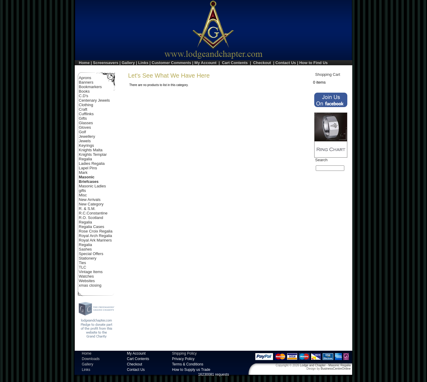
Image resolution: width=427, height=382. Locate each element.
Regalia (85, 222)
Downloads (91, 359)
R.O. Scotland (91, 217)
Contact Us (285, 62)
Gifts (83, 118)
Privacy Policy (183, 359)
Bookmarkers (90, 87)
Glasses (86, 123)
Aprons (85, 77)
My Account (206, 62)
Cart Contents (235, 62)
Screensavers (105, 62)
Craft (83, 109)
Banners (86, 82)
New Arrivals (89, 199)
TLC (82, 267)
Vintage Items (91, 272)
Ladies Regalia (92, 163)
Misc (83, 195)
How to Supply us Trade (191, 370)
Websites (87, 281)
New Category (91, 204)
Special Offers (91, 253)
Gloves (85, 127)
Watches (86, 276)
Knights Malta (91, 150)
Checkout (262, 62)
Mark (83, 172)
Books (84, 91)
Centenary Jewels (94, 100)
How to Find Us (313, 62)
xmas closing (90, 285)
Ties (82, 262)
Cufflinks (86, 114)
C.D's (83, 96)
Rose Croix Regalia (95, 231)
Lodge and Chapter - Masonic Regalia (325, 365)
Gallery (128, 62)
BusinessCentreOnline (336, 368)
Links (143, 62)
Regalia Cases (91, 226)
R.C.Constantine (93, 213)
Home (84, 62)
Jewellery (87, 136)
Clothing (86, 105)
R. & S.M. (87, 208)
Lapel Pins (88, 168)
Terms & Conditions (187, 364)
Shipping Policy (184, 353)
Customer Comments (171, 62)
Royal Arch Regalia (95, 235)
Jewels (85, 141)
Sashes (85, 249)
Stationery (88, 258)
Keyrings (86, 145)
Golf (82, 132)
